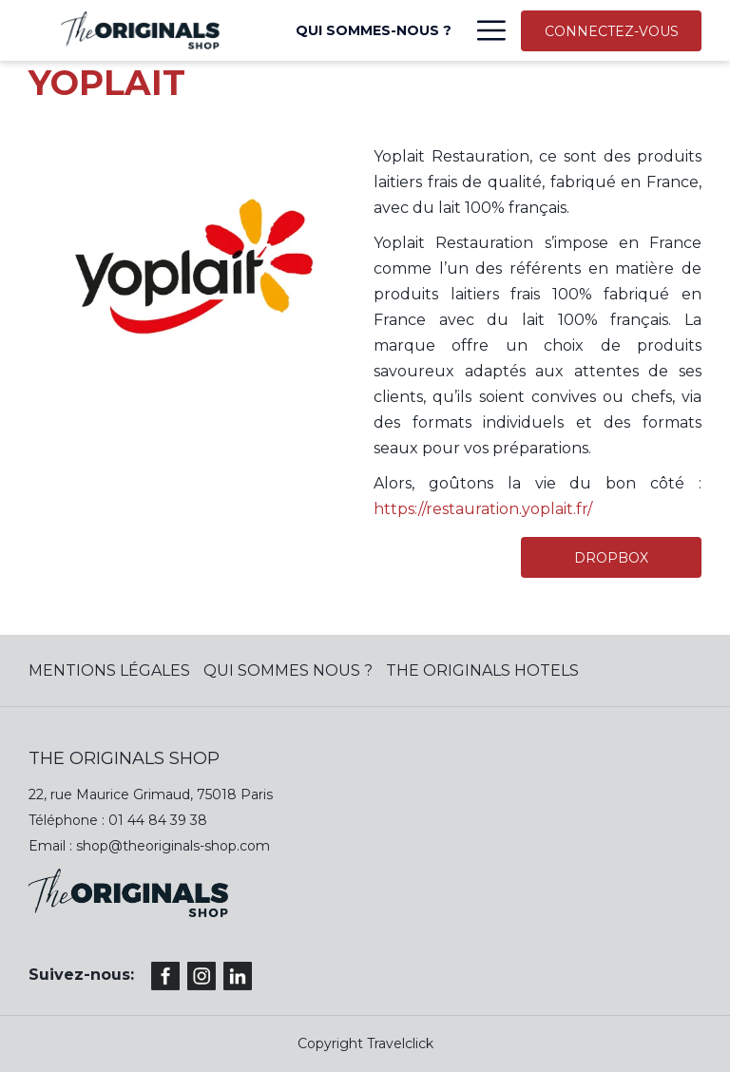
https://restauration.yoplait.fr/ (483, 509)
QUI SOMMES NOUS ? (288, 670)
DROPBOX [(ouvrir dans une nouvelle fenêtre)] (611, 557)
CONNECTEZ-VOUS (612, 31)
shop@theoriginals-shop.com (173, 845)
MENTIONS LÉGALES (109, 670)
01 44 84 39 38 (157, 820)
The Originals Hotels (482, 670)
